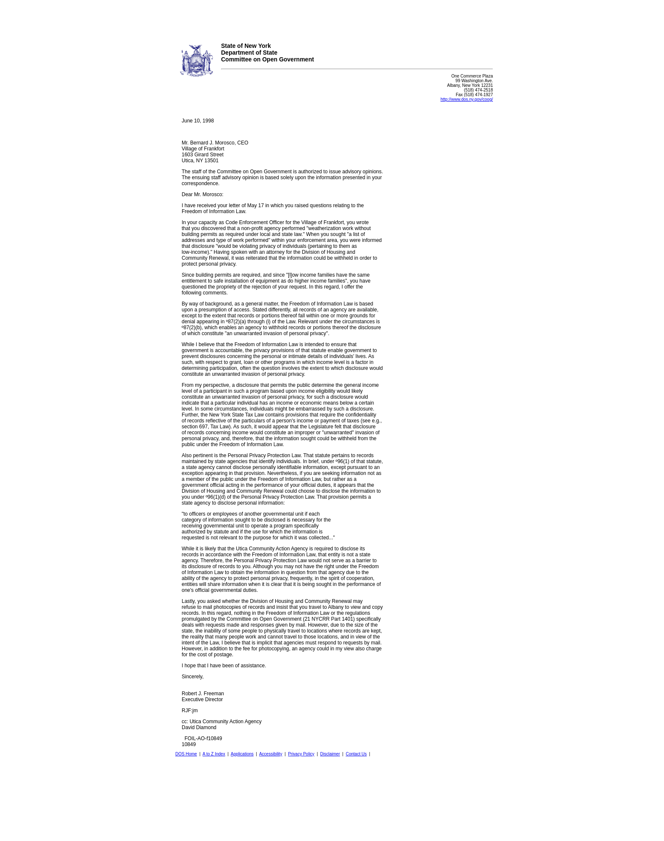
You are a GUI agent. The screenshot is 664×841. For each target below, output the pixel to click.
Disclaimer (330, 754)
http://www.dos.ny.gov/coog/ (466, 99)
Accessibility (270, 754)
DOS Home (186, 754)
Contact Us (356, 754)
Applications (242, 754)
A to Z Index (213, 754)
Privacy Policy (301, 754)
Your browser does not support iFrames (332, 18)
